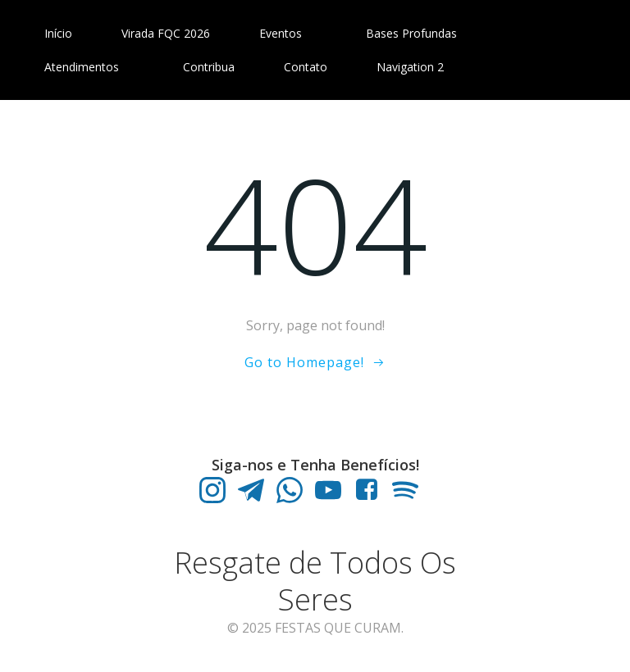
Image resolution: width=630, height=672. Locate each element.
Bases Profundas (419, 33)
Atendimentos (89, 67)
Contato (305, 67)
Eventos (288, 33)
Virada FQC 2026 (165, 33)
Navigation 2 (410, 67)
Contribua (209, 67)
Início (58, 33)
